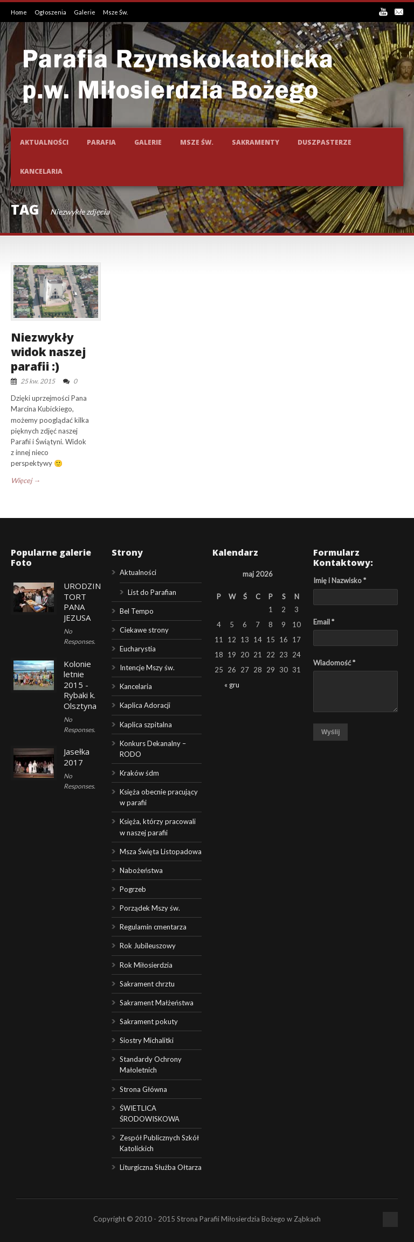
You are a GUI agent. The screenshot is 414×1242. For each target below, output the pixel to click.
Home (19, 12)
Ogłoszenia (50, 12)
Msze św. (196, 142)
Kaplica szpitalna (146, 724)
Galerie (85, 12)
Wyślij (330, 732)
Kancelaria (41, 171)
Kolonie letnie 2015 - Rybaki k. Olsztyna (80, 684)
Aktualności (44, 142)
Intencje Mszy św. (147, 667)
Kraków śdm (139, 773)
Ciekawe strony (144, 630)
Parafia (101, 142)
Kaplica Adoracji (145, 705)
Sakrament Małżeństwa (157, 1002)
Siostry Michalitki (147, 1040)
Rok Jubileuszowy (148, 945)
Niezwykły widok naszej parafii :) (48, 352)
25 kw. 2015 (37, 381)
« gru (231, 684)
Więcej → (25, 480)
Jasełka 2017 (76, 757)
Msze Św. (115, 12)
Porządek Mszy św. (150, 908)
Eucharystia (138, 648)
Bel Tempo (137, 611)
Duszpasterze (324, 142)
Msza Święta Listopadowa (161, 851)
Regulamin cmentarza (153, 926)
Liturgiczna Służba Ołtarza (161, 1167)
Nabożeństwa (141, 870)
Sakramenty (255, 142)
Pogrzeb (133, 889)
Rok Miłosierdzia (146, 965)
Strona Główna (143, 1089)
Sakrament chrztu (147, 984)
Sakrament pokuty (149, 1021)
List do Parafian (152, 592)
